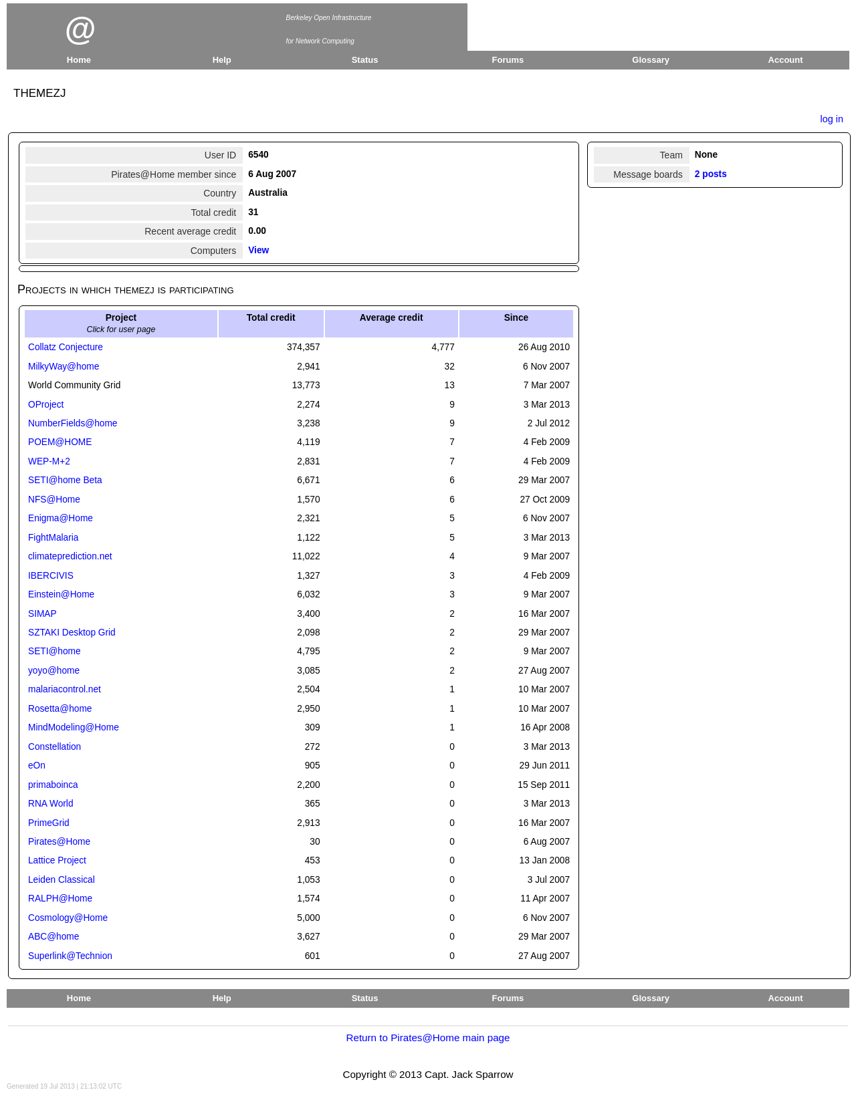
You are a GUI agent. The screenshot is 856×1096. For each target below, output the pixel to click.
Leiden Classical (61, 880)
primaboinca (53, 785)
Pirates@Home (59, 842)
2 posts (711, 174)
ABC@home (53, 937)
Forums (508, 60)
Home (79, 60)
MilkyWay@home (63, 367)
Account (785, 60)
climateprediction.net (70, 556)
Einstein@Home (61, 594)
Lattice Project (57, 860)
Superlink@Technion (70, 956)
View (258, 250)
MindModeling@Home (73, 727)
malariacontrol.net (64, 689)
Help (222, 60)
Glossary (650, 60)
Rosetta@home (60, 709)
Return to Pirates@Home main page (428, 1037)
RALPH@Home (60, 899)
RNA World (51, 804)
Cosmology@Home (68, 918)
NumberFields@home (72, 423)
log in (831, 119)
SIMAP (42, 614)
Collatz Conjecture (65, 347)
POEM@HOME (60, 442)
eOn (36, 766)
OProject (46, 405)
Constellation (54, 747)
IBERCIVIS (51, 576)
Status (365, 60)
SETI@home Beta (65, 480)
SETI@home (54, 651)
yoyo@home (54, 671)
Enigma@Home (60, 518)
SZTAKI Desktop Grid (72, 633)
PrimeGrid (49, 823)
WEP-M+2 (49, 461)
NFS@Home (54, 500)
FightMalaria (53, 538)
